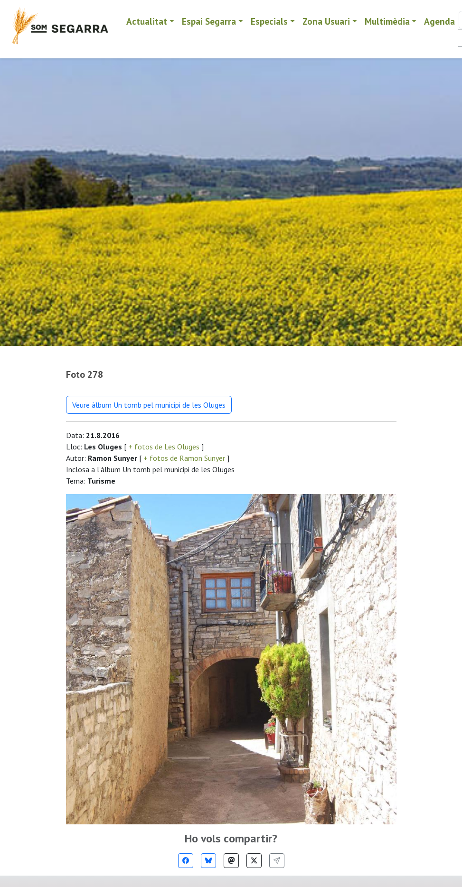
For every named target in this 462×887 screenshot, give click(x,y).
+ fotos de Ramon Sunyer (184, 458)
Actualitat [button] (146, 21)
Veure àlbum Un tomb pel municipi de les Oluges (149, 405)
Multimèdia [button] (387, 21)
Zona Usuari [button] (326, 21)
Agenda (439, 21)
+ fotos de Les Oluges (163, 446)
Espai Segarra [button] (209, 21)
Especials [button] (269, 21)
